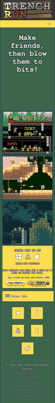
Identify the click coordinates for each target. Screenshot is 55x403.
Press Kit (16, 296)
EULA (36, 377)
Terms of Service (21, 374)
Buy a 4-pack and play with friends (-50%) (27, 277)
